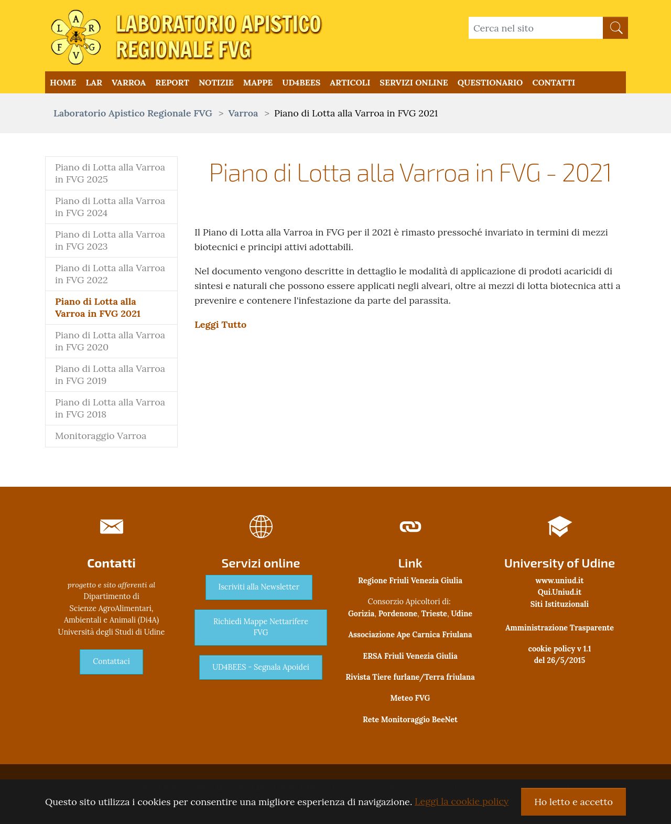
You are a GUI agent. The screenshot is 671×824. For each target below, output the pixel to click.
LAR (93, 83)
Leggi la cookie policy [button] (461, 801)
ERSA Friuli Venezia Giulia (410, 657)
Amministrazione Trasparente (559, 629)
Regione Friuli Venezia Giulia (410, 582)
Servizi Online (414, 83)
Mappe (258, 83)
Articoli (350, 83)
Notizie (216, 83)
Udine (461, 615)
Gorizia (361, 615)
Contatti (553, 83)
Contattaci (111, 663)
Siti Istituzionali (560, 606)
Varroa (129, 83)
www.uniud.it (560, 582)
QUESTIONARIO (490, 83)
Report (172, 83)
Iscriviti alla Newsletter (259, 588)
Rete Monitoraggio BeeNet (410, 721)
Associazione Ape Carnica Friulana (410, 636)
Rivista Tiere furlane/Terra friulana (410, 678)
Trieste (434, 615)
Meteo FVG (410, 699)
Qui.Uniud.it (559, 593)
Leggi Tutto (220, 326)
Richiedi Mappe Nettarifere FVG (260, 628)
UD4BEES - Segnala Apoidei (260, 668)
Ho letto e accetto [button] (573, 802)
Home (63, 83)
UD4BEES (301, 83)
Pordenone (397, 615)
